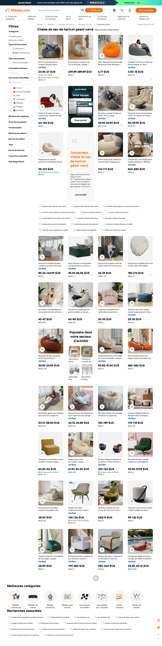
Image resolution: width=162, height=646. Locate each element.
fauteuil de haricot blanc (48, 623)
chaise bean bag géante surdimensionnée (26, 617)
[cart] (122, 11)
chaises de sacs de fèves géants (52, 224)
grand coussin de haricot (91, 212)
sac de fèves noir (82, 617)
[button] (82, 10)
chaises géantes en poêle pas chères (54, 218)
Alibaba (40, 24)
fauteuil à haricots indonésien (114, 623)
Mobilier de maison (67, 24)
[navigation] (20, 302)
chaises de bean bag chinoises (52, 629)
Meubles (51, 24)
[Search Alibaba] (59, 10)
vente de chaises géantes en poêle (118, 224)
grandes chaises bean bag (86, 218)
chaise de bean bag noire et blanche (116, 629)
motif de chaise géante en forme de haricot (121, 206)
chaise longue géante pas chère (52, 206)
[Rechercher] (94, 10)
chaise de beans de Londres (127, 617)
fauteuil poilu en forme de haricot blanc (80, 623)
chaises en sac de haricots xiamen (58, 635)
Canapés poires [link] (103, 24)
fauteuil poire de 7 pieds (58, 617)
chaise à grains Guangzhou (84, 230)
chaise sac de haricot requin (114, 230)
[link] (158, 620)
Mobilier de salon (86, 24)
